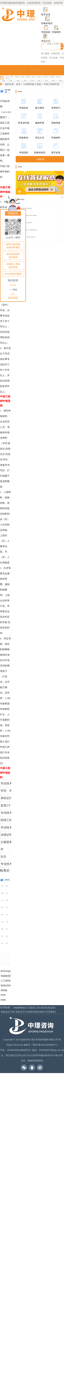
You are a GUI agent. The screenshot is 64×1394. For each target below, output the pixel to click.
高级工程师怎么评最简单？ (27, 222)
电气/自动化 (58, 76)
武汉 (2, 885)
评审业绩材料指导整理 (13, 256)
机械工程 (34, 76)
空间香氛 (50, 1012)
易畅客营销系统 (35, 1060)
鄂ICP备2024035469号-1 (45, 1045)
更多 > (62, 197)
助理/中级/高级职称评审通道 (13, 246)
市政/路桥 (17, 76)
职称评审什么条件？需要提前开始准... (29, 229)
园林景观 (22, 76)
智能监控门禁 (7, 1012)
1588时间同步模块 (35, 1012)
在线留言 (60, 75)
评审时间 (25, 75)
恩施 (2, 893)
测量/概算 (28, 76)
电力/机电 (39, 76)
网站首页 (3, 75)
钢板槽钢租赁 (20, 1008)
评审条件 (32, 75)
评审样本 (39, 75)
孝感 (7, 900)
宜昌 (7, 885)
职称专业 (18, 75)
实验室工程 (34, 1008)
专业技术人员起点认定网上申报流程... (29, 215)
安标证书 (20, 1012)
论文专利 (46, 75)
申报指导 (53, 75)
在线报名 (13, 213)
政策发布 (11, 75)
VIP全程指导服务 (13, 274)
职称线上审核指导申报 (13, 265)
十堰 (2, 900)
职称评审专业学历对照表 (26, 208)
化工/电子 (8, 78)
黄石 (7, 893)
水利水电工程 (45, 76)
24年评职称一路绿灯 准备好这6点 (28, 237)
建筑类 (11, 76)
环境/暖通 (52, 76)
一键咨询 (39, 159)
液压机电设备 (48, 1008)
